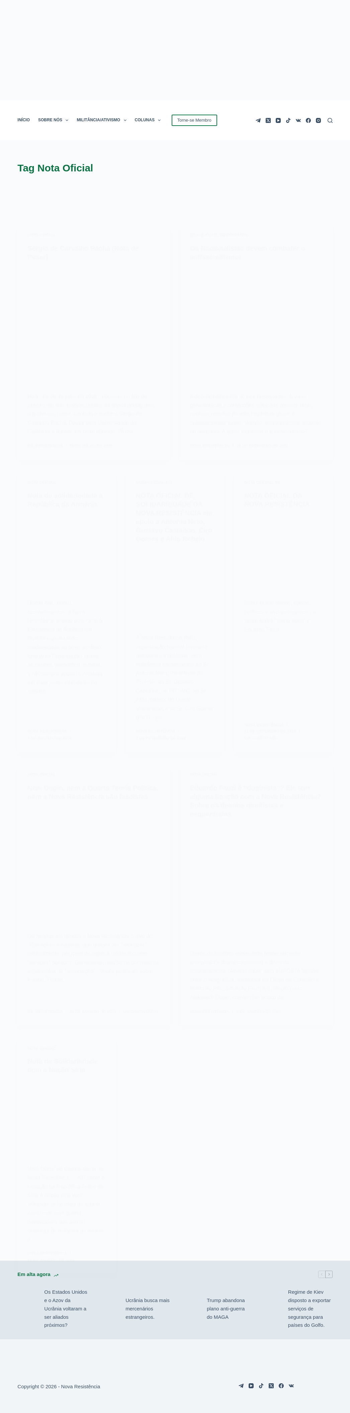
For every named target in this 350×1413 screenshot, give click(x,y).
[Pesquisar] (330, 120)
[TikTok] (288, 120)
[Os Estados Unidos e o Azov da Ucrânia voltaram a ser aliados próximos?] (27, 1309)
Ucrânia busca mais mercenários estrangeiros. (147, 1308)
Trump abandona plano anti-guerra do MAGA (226, 1308)
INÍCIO (23, 120)
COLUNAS (149, 120)
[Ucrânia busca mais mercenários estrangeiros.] (109, 1309)
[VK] (298, 120)
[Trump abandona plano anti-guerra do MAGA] (190, 1309)
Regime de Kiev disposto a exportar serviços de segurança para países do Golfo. (309, 1308)
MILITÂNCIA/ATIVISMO (103, 120)
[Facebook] (308, 120)
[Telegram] (258, 120)
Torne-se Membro (194, 120)
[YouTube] (278, 120)
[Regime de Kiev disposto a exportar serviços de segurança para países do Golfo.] (271, 1309)
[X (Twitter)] (268, 120)
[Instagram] (318, 120)
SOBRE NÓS (54, 120)
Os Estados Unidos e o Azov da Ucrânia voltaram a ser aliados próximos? (65, 1308)
